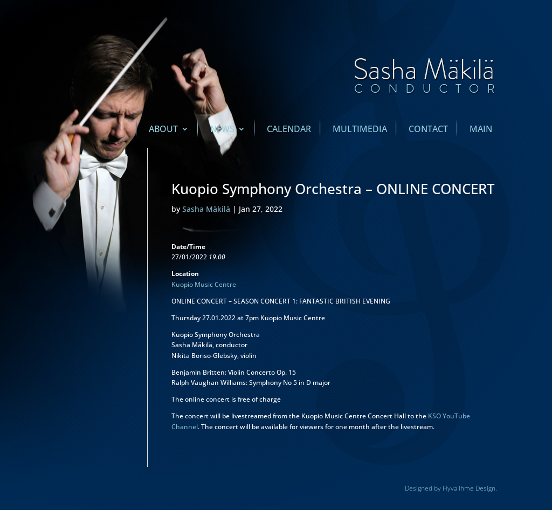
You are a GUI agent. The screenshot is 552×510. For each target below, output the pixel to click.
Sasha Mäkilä (206, 209)
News (222, 130)
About (163, 130)
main (481, 130)
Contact (428, 130)
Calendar (289, 130)
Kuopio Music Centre (203, 284)
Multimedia (360, 130)
